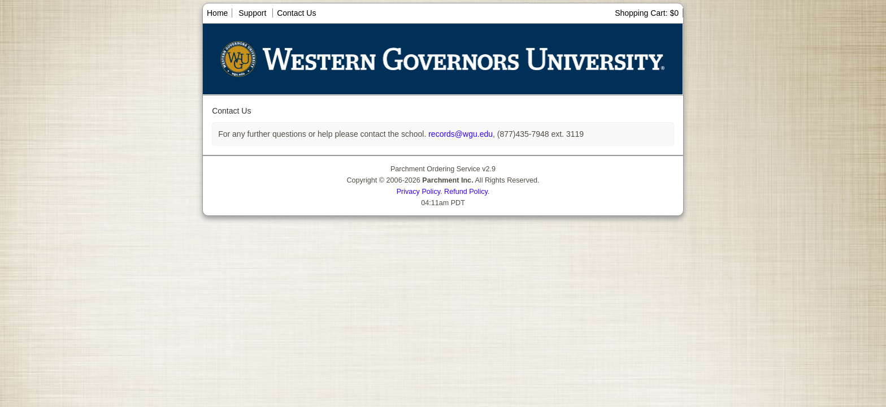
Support (252, 13)
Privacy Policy (418, 192)
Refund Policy (466, 192)
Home (217, 13)
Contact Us (296, 13)
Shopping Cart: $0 (647, 13)
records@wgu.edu (459, 133)
